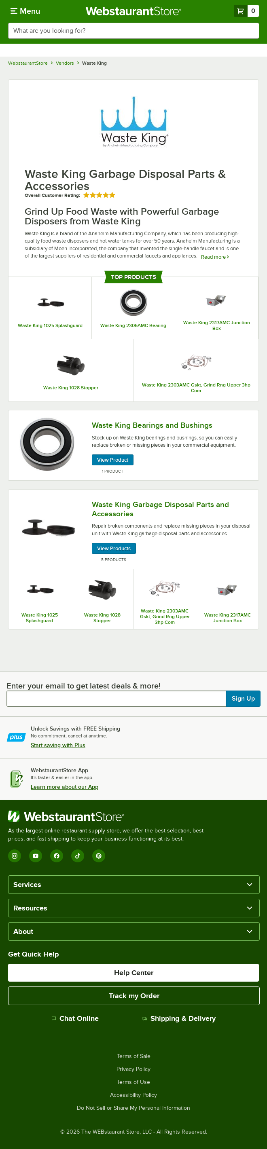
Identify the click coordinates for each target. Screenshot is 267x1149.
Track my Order (134, 996)
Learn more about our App (64, 787)
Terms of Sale (133, 1056)
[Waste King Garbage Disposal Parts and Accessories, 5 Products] (133, 529)
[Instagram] (14, 855)
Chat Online (75, 1018)
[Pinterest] (98, 855)
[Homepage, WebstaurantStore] (134, 10)
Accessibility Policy (133, 1095)
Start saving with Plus (58, 745)
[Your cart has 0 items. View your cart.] (246, 11)
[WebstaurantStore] (109, 816)
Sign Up (243, 698)
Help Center (133, 973)
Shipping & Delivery (179, 1018)
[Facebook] (56, 855)
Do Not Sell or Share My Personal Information (133, 1108)
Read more (215, 257)
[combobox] (133, 31)
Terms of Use (133, 1082)
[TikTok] (77, 855)
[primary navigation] (25, 11)
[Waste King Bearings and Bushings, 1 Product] (133, 445)
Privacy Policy (133, 1069)
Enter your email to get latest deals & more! (83, 686)
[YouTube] (35, 855)
